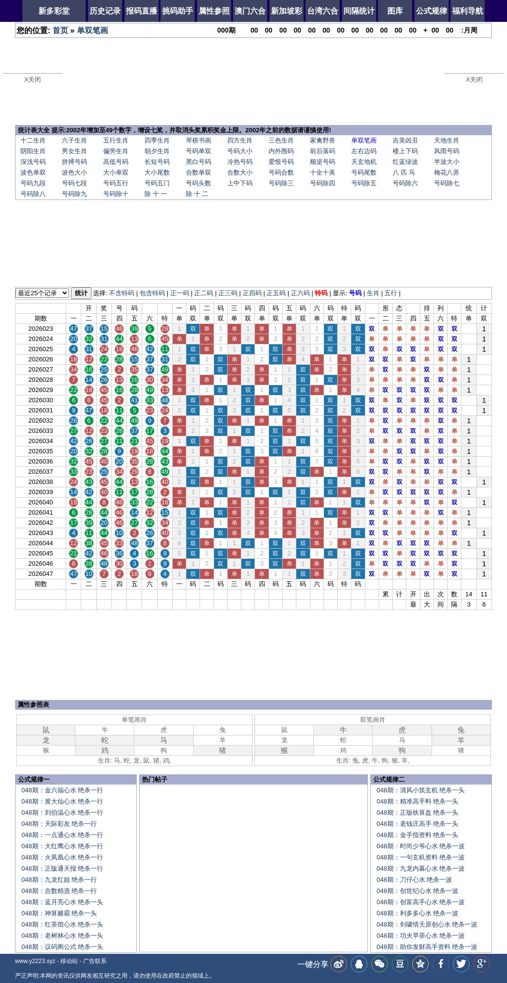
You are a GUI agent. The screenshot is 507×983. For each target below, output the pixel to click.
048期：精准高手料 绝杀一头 (417, 801)
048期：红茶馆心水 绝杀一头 (62, 924)
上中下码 (240, 183)
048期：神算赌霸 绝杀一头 (59, 913)
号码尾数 (364, 172)
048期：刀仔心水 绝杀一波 (414, 879)
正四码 (252, 293)
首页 (60, 30)
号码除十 (115, 193)
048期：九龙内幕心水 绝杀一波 (421, 868)
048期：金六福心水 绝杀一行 (62, 790)
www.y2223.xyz (35, 961)
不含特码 (121, 293)
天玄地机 (364, 161)
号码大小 (240, 151)
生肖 (373, 293)
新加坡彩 (286, 11)
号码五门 (157, 183)
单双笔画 (92, 30)
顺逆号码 (322, 161)
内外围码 (281, 151)
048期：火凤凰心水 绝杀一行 (62, 857)
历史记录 (105, 11)
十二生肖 (33, 140)
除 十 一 (156, 193)
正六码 (300, 293)
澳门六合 (250, 11)
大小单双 (115, 172)
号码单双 (198, 151)
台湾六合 (322, 11)
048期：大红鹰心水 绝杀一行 (62, 846)
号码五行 (115, 183)
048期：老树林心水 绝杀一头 (62, 935)
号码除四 (322, 183)
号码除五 (364, 183)
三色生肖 (281, 140)
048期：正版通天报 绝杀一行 (62, 868)
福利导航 (467, 11)
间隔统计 (359, 11)
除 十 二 (197, 193)
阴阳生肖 (33, 151)
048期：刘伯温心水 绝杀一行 (62, 812)
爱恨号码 (281, 161)
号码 (355, 293)
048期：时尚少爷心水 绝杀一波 (421, 846)
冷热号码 (240, 161)
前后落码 (322, 151)
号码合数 (281, 172)
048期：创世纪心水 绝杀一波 (417, 890)
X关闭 (32, 79)
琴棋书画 (198, 140)
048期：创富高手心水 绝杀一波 (421, 902)
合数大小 (240, 172)
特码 (321, 293)
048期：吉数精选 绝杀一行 (59, 890)
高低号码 (115, 161)
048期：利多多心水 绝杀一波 (417, 913)
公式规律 (431, 11)
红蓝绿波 (405, 161)
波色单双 (33, 172)
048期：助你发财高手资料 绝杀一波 (427, 946)
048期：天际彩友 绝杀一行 (59, 823)
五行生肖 (115, 140)
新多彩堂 (54, 11)
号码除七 (446, 183)
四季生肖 (157, 140)
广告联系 (95, 961)
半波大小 (446, 161)
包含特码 (152, 293)
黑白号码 (198, 161)
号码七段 (74, 183)
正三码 (227, 293)
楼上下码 (405, 151)
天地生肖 (446, 140)
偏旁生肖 (115, 151)
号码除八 (33, 193)
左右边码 (364, 151)
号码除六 (405, 183)
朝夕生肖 (157, 151)
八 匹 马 (404, 172)
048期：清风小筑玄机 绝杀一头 (421, 790)
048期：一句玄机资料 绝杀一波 (421, 857)
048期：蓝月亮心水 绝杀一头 (62, 902)
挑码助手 (177, 11)
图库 (395, 11)
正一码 (179, 293)
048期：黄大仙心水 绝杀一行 (62, 801)
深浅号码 (33, 161)
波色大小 (74, 172)
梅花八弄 (446, 172)
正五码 (276, 293)
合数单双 (198, 172)
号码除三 (281, 183)
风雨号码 (446, 151)
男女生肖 (74, 151)
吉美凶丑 (405, 140)
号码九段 (33, 183)
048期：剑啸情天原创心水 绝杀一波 (427, 924)
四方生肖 (240, 140)
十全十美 (322, 172)
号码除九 (74, 193)
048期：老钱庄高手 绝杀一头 (417, 823)
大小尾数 (157, 172)
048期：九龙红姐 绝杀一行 (59, 879)
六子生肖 (74, 140)
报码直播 (141, 11)
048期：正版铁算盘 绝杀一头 (417, 812)
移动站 (69, 961)
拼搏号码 (74, 161)
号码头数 (198, 183)
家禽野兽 (322, 140)
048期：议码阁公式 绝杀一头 (62, 946)
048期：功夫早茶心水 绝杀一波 (421, 935)
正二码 (203, 293)
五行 (390, 293)
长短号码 (157, 161)
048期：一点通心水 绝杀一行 (62, 835)
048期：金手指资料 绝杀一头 (417, 835)
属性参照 (214, 11)
